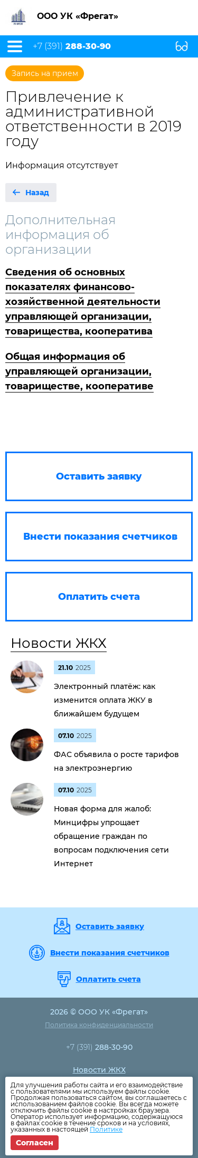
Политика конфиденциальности (99, 1025)
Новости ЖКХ (59, 643)
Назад (37, 192)
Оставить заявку (110, 926)
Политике (106, 1129)
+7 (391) (72, 46)
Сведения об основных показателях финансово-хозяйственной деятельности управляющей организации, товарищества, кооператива (83, 301)
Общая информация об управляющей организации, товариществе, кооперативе (79, 371)
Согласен (34, 1142)
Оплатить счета (108, 979)
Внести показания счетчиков (109, 952)
